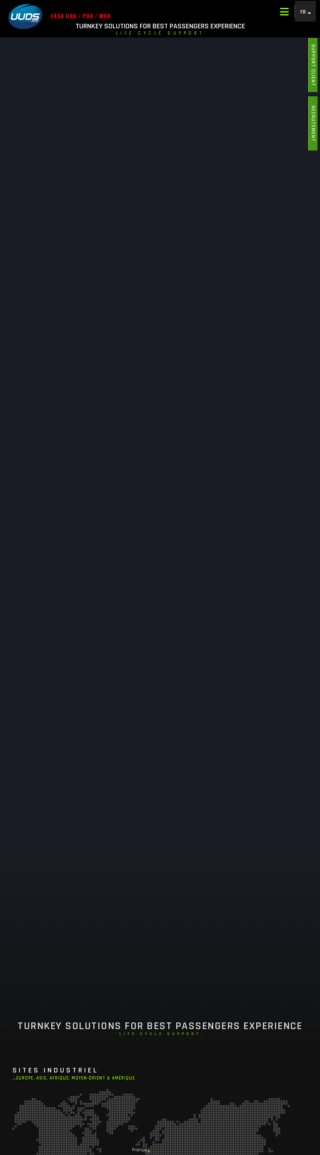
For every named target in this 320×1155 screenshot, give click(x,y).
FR (303, 12)
